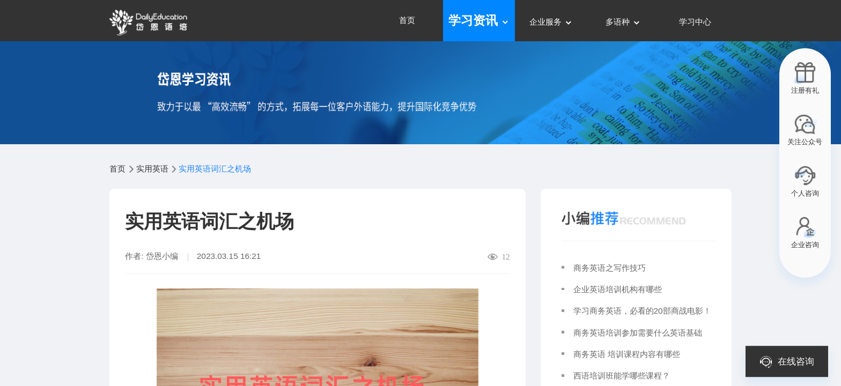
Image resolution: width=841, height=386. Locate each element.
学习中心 (695, 21)
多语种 (623, 21)
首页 (407, 20)
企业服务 (550, 21)
